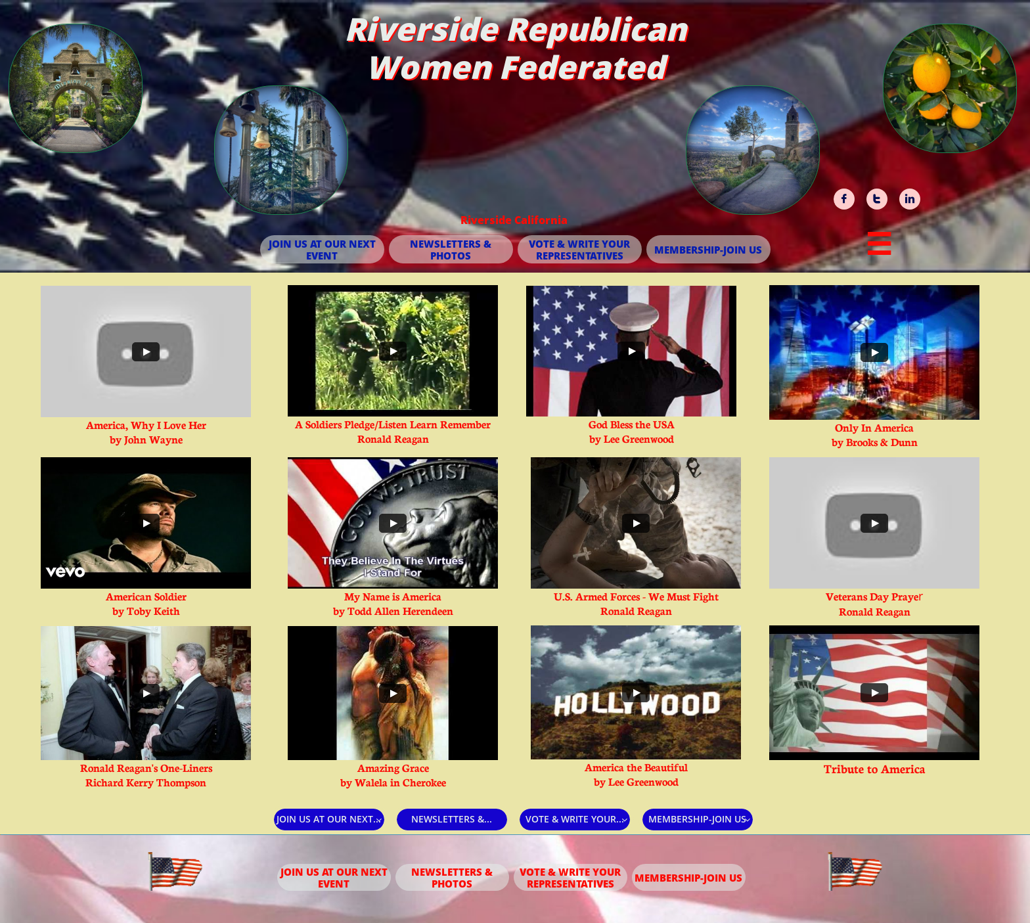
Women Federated (515, 66)
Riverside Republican (515, 28)
